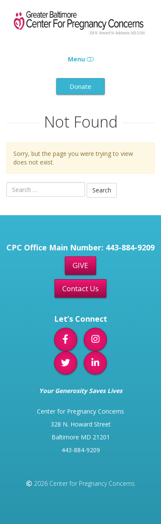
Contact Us (80, 288)
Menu (81, 59)
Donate (80, 86)
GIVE (80, 265)
